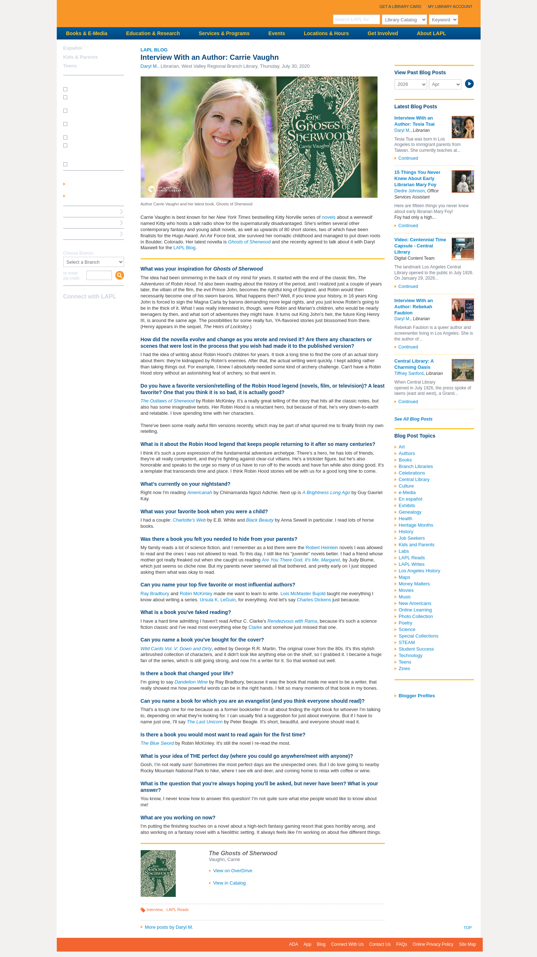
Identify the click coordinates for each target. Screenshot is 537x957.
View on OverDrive (232, 870)
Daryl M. (149, 66)
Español (72, 48)
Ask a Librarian (80, 222)
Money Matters (414, 583)
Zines (404, 668)
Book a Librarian (82, 234)
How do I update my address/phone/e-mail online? (90, 150)
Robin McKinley (196, 593)
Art (402, 447)
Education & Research (153, 33)
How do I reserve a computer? (87, 126)
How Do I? (74, 80)
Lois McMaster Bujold (303, 593)
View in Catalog (229, 883)
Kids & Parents (80, 57)
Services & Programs (224, 33)
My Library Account (450, 6)
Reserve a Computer (86, 211)
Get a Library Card (400, 6)
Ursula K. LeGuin (218, 599)
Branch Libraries (416, 466)
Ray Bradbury (155, 593)
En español (410, 499)
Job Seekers (412, 538)
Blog (321, 944)
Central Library (414, 479)
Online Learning (415, 610)
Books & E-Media (86, 33)
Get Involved (383, 33)
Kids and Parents (417, 544)
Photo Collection (416, 616)
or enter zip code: (72, 276)
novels (329, 217)
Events (276, 33)
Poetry (406, 623)
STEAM (407, 642)
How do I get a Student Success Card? (91, 99)
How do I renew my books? (95, 136)
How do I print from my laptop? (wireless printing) (94, 113)
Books (405, 460)
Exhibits (407, 505)
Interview (155, 909)
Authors (407, 453)
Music (405, 596)
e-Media (407, 492)
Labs (404, 551)
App (307, 944)
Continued (408, 158)
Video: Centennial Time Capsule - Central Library (420, 246)
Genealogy (410, 512)
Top (468, 927)
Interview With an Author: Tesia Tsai (415, 121)
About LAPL (431, 33)
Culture (406, 486)
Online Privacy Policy (433, 944)
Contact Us (380, 944)
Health (406, 518)
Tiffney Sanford (409, 373)
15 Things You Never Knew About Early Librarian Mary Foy (417, 178)
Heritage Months (416, 525)
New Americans (415, 603)
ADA (293, 944)
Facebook (68, 311)
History (406, 531)
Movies (406, 590)
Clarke (255, 627)
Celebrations (412, 473)
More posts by (169, 927)
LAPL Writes (412, 564)
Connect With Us (347, 944)
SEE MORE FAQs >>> (91, 164)
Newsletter (106, 311)
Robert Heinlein (322, 547)
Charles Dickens (314, 599)
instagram (80, 311)
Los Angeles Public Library (145, 13)
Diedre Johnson (410, 190)
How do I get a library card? (96, 88)
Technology (411, 655)
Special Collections (419, 636)
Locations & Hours (326, 33)
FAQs (401, 944)
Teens (405, 662)
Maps (404, 577)
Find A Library (79, 245)
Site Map (467, 944)
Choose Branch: (78, 253)
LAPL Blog (154, 50)
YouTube (93, 311)
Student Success (416, 649)
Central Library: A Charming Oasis (414, 364)
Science (407, 629)
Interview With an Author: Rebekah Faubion (414, 306)
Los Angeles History (419, 570)
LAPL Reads (177, 909)
